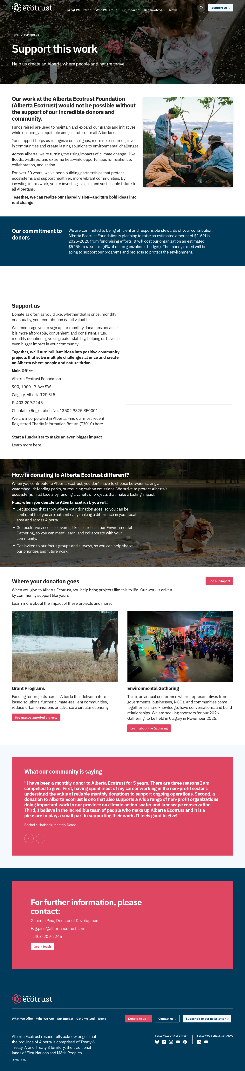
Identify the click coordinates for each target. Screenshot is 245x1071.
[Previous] (29, 838)
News (102, 1018)
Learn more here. (27, 445)
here (99, 423)
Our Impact (65, 1018)
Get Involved (85, 1018)
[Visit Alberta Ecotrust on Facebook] (185, 1042)
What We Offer (22, 1018)
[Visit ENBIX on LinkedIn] (199, 1042)
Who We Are (45, 1018)
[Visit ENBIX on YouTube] (206, 1042)
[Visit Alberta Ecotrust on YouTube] (178, 1042)
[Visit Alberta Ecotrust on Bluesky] (157, 1042)
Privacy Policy (19, 1059)
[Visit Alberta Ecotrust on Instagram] (171, 1042)
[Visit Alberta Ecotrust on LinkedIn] (164, 1042)
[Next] (40, 838)
